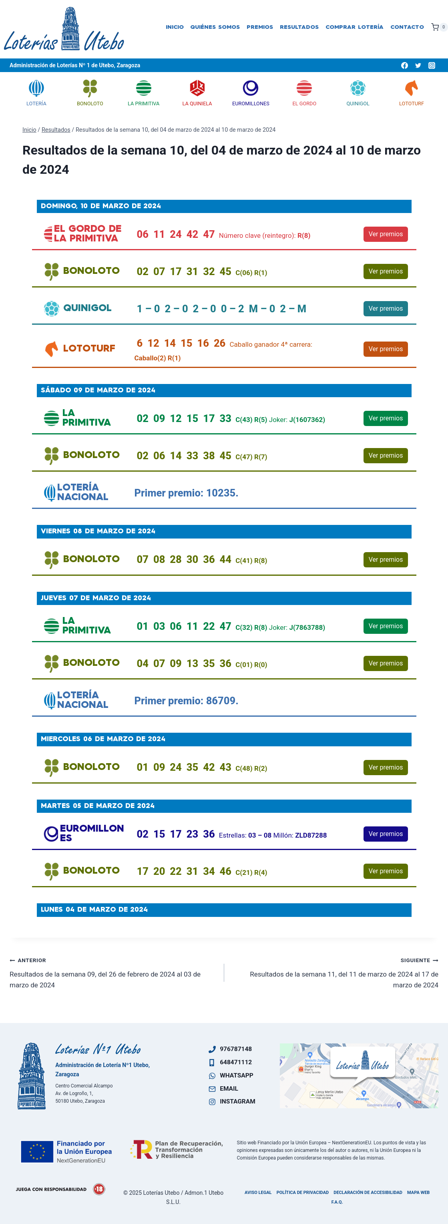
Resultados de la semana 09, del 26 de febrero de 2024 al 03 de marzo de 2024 (113, 972)
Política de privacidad (303, 1192)
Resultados (299, 27)
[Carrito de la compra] (439, 27)
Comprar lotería (354, 27)
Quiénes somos (215, 27)
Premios (260, 27)
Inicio (175, 27)
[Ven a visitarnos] (359, 1075)
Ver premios (386, 234)
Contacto (407, 27)
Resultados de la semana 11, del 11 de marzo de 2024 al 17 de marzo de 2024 (335, 972)
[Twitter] (418, 65)
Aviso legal (258, 1192)
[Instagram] (431, 65)
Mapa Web (418, 1192)
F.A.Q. (337, 1202)
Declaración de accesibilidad (367, 1192)
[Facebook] (404, 65)
